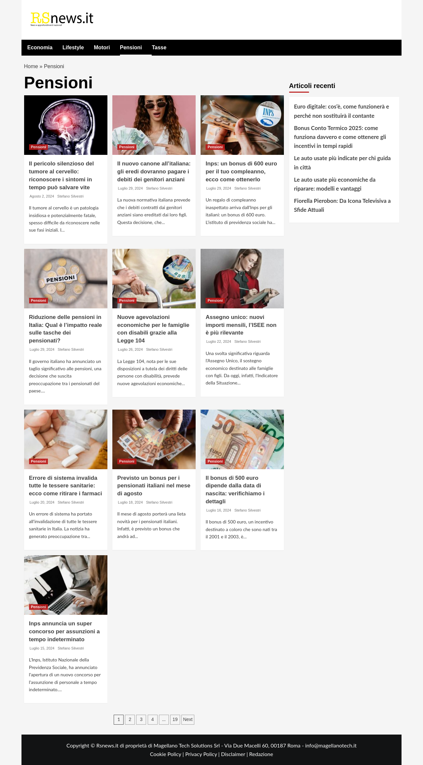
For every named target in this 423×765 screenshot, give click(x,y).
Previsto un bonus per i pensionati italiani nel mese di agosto (153, 486)
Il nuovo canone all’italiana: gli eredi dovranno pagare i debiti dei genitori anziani (154, 172)
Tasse (159, 47)
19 (175, 719)
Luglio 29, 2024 (130, 188)
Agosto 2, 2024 (42, 196)
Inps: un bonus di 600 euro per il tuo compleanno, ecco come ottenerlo (241, 172)
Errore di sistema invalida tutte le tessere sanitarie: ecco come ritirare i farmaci (65, 486)
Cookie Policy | (167, 754)
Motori (102, 47)
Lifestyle (73, 47)
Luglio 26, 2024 (130, 349)
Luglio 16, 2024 (218, 510)
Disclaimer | (235, 754)
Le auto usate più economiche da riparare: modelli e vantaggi (335, 184)
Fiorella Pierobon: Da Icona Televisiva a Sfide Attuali (342, 205)
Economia (40, 47)
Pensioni (131, 47)
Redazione (261, 754)
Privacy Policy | (203, 754)
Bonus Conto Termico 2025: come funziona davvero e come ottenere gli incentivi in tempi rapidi (340, 136)
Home (31, 66)
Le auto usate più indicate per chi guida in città (342, 163)
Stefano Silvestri (70, 196)
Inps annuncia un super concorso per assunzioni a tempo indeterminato (64, 632)
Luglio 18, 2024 (130, 502)
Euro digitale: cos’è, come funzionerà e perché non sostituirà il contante (341, 111)
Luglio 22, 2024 (218, 341)
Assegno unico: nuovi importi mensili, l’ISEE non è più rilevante (241, 325)
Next (188, 719)
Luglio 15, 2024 (42, 648)
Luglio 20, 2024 (42, 502)
